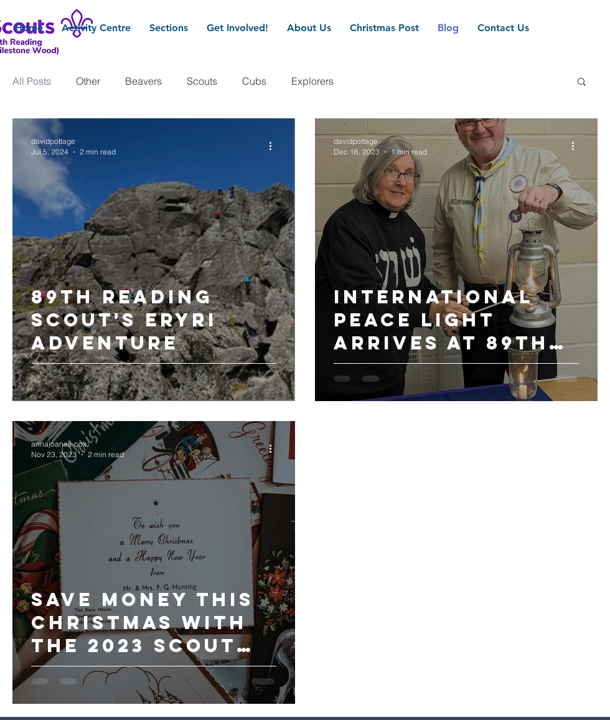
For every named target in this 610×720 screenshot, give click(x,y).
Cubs (254, 81)
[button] (582, 82)
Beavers (143, 81)
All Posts (31, 81)
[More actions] (274, 145)
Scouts (202, 81)
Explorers (312, 81)
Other (88, 81)
